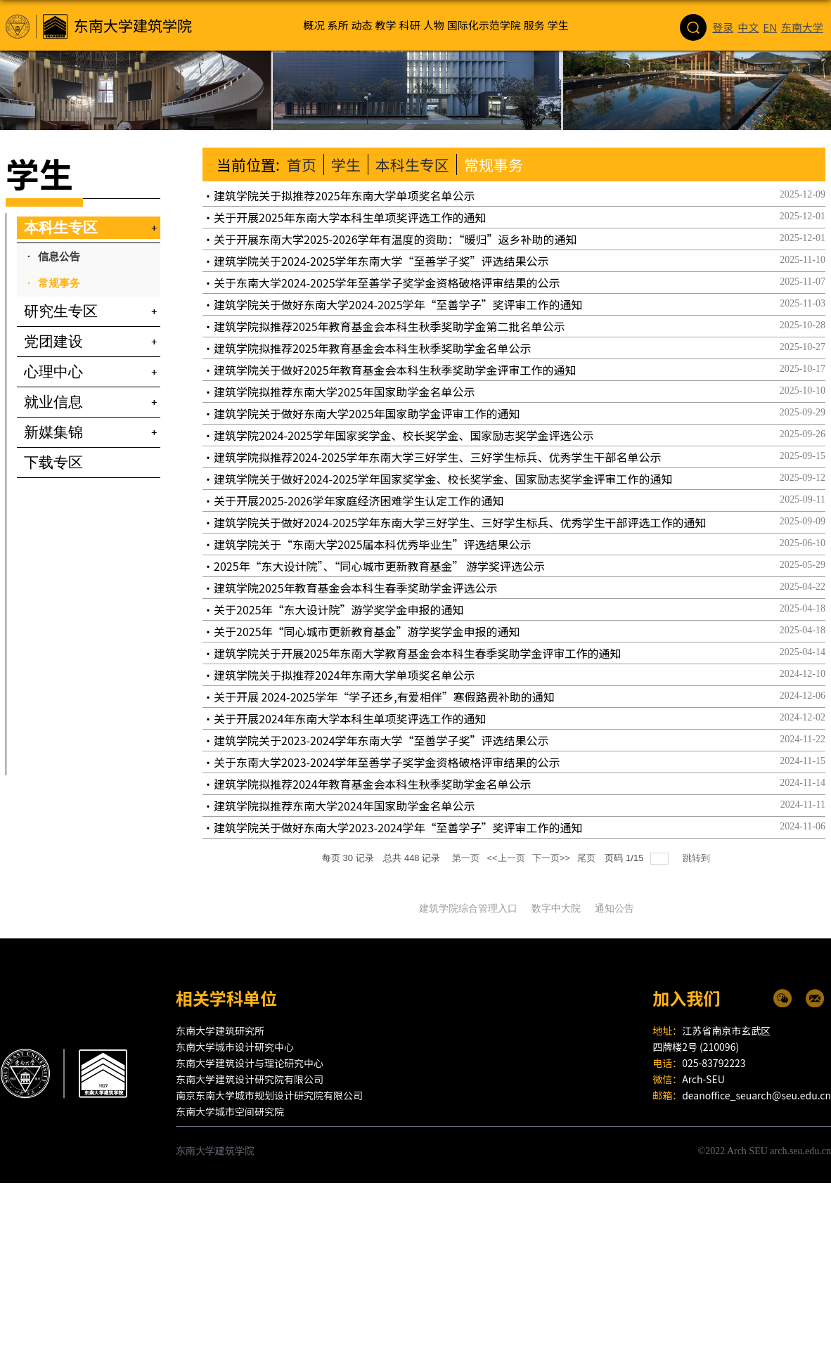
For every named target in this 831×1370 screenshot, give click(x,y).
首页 (301, 164)
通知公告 (614, 908)
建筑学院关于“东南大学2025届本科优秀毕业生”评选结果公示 (373, 544)
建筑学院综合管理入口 (468, 908)
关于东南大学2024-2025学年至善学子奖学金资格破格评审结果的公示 (387, 282)
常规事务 (493, 164)
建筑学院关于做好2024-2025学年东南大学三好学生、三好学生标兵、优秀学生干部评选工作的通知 (460, 522)
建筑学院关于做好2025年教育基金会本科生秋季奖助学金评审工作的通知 (395, 369)
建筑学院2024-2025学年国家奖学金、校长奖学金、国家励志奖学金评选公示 (404, 435)
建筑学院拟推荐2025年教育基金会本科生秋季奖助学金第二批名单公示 (389, 326)
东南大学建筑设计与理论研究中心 (249, 1063)
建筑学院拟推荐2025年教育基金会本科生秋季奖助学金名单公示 (373, 348)
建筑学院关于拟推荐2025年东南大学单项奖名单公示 (344, 195)
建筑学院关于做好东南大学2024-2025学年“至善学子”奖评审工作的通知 (398, 304)
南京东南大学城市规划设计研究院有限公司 (269, 1095)
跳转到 (698, 858)
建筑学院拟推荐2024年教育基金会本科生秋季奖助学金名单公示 (373, 783)
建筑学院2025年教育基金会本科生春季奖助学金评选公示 (356, 587)
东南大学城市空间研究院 (230, 1111)
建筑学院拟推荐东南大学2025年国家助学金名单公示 (344, 391)
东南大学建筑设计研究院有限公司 (249, 1079)
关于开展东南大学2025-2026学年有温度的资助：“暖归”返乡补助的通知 (395, 239)
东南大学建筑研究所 (220, 1030)
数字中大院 (556, 908)
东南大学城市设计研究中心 (235, 1047)
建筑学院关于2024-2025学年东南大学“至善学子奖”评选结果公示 (381, 260)
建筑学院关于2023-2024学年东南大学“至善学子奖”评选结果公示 (381, 740)
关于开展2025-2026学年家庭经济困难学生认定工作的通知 (359, 500)
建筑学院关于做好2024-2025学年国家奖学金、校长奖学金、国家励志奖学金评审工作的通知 (443, 478)
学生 (346, 164)
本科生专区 (412, 164)
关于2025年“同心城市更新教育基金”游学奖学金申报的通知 (367, 631)
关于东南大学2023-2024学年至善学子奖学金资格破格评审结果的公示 (387, 762)
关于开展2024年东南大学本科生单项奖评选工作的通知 (350, 718)
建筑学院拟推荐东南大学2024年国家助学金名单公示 (344, 805)
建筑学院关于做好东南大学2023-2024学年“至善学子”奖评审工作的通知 (398, 827)
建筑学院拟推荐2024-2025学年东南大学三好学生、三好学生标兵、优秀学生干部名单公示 (438, 456)
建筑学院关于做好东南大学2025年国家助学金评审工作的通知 (367, 413)
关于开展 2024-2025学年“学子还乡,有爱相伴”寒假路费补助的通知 (384, 696)
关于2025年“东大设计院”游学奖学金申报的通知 (339, 609)
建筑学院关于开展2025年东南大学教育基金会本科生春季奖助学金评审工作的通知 (417, 653)
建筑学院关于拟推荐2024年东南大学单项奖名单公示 (344, 674)
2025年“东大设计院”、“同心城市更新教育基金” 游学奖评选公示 (379, 565)
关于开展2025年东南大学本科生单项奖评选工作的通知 (350, 217)
